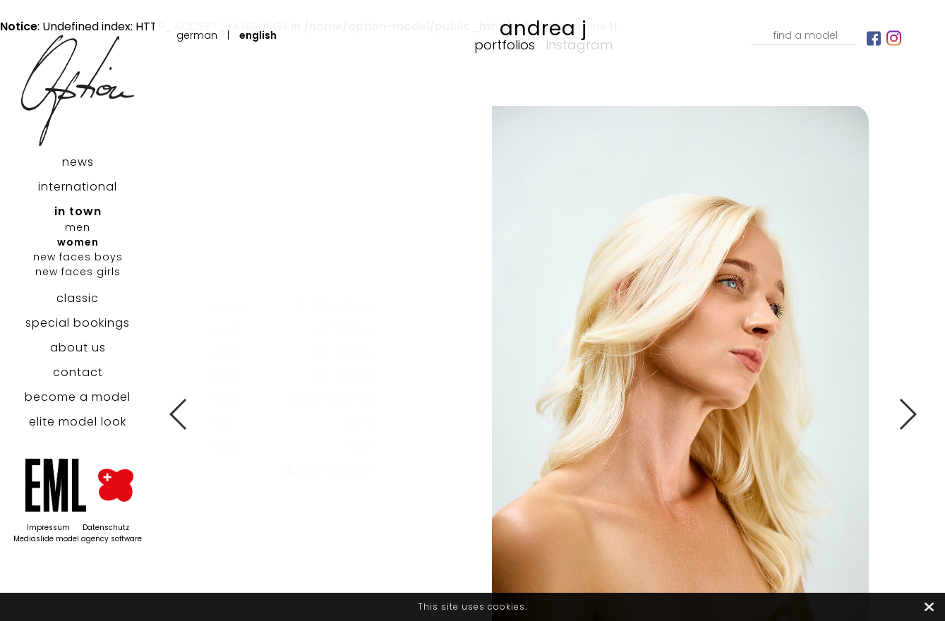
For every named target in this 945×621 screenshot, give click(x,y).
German (196, 35)
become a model (78, 397)
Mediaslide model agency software (77, 538)
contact (78, 372)
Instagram (579, 45)
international (77, 187)
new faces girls (78, 272)
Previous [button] (178, 414)
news (78, 162)
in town (78, 211)
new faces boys (78, 257)
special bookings (77, 323)
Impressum (48, 527)
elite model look (77, 422)
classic (77, 298)
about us (78, 347)
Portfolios (504, 45)
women (78, 242)
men (77, 227)
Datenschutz (106, 527)
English (258, 35)
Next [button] (907, 414)
